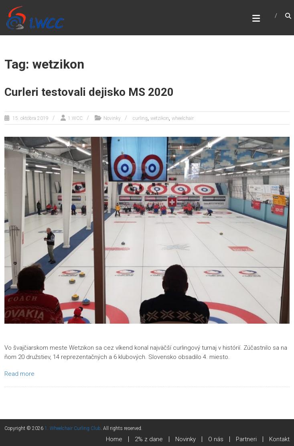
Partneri (246, 439)
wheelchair (183, 118)
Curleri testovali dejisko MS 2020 (89, 92)
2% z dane (149, 439)
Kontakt (279, 439)
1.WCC (75, 118)
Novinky (112, 118)
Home (114, 439)
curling (140, 118)
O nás (215, 439)
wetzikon (159, 118)
